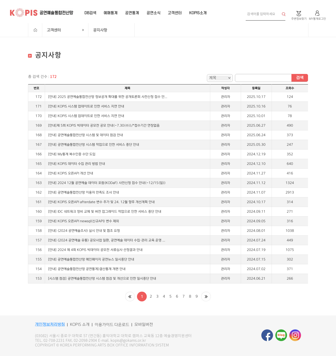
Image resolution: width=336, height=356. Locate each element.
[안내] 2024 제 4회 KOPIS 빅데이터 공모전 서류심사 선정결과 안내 (95, 250)
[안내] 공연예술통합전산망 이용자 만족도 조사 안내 (83, 192)
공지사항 (100, 30)
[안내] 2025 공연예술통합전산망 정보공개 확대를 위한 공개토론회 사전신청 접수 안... (107, 97)
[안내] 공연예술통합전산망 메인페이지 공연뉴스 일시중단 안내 (91, 259)
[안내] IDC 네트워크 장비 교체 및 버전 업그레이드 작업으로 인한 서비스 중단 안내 (104, 211)
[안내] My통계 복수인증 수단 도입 (71, 154)
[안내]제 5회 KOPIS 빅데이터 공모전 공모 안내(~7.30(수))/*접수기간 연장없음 (104, 125)
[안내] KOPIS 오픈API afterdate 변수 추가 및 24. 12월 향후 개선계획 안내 (101, 202)
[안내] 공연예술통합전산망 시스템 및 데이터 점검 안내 (85, 135)
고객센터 (54, 30)
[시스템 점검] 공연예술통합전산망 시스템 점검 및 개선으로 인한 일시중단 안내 (102, 278)
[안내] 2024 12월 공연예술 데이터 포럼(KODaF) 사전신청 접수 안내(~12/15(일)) (107, 183)
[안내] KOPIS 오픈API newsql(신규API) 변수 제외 (83, 221)
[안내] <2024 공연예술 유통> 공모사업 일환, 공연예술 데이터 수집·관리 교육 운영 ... (106, 240)
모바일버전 (143, 324)
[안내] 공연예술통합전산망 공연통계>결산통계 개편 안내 (87, 269)
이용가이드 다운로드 (112, 325)
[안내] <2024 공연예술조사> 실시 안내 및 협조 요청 (84, 231)
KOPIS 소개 (80, 324)
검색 (300, 78)
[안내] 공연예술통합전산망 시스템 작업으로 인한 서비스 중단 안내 (93, 145)
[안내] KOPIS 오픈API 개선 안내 (70, 173)
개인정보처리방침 (50, 324)
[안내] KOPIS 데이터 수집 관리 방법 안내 (76, 164)
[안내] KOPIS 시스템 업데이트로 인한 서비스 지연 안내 (86, 106)
